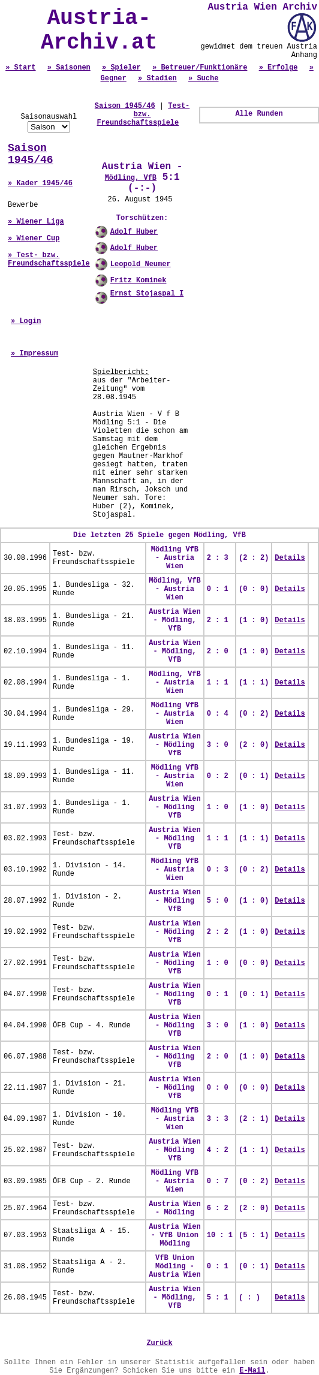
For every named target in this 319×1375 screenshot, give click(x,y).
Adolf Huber (134, 232)
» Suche (203, 78)
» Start (20, 68)
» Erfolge (278, 68)
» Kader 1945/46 (40, 183)
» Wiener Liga (36, 222)
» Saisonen (69, 68)
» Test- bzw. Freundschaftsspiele (49, 259)
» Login (26, 321)
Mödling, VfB (131, 178)
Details (290, 558)
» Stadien (157, 78)
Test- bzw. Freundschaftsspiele (143, 114)
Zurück (159, 1343)
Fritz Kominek (138, 280)
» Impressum (34, 353)
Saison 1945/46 (30, 154)
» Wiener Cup (33, 238)
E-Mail (252, 1371)
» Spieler (121, 68)
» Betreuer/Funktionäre (199, 68)
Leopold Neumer (140, 264)
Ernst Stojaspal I (146, 294)
